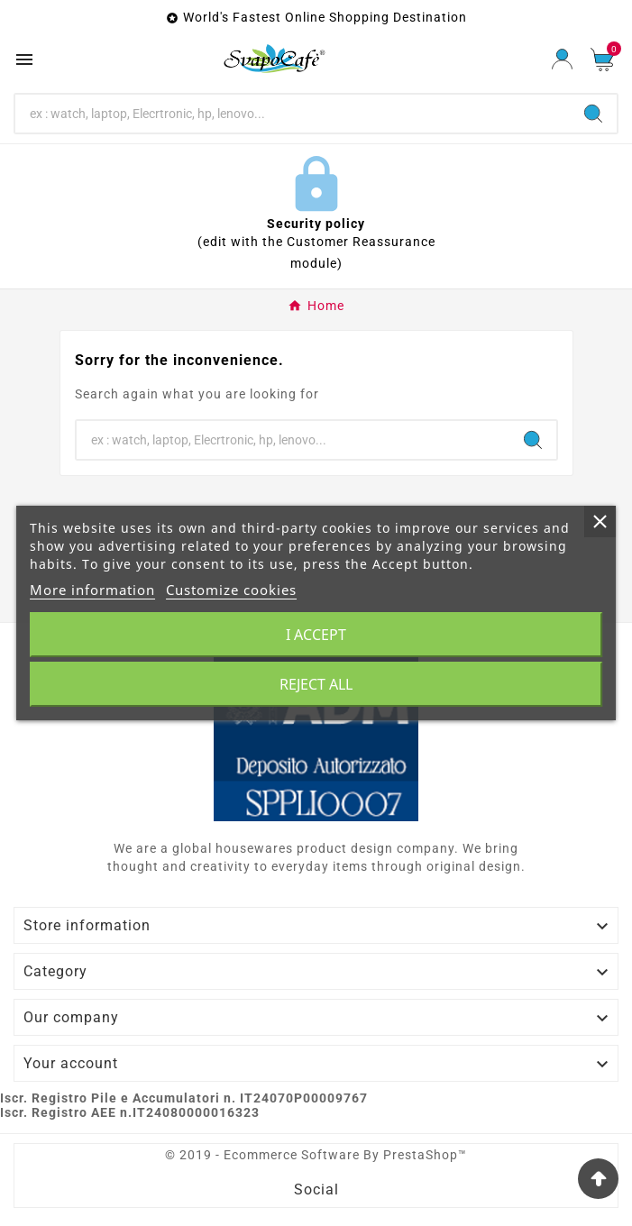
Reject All (316, 684)
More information (92, 590)
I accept (316, 635)
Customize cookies (231, 590)
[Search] (292, 114)
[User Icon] (562, 59)
